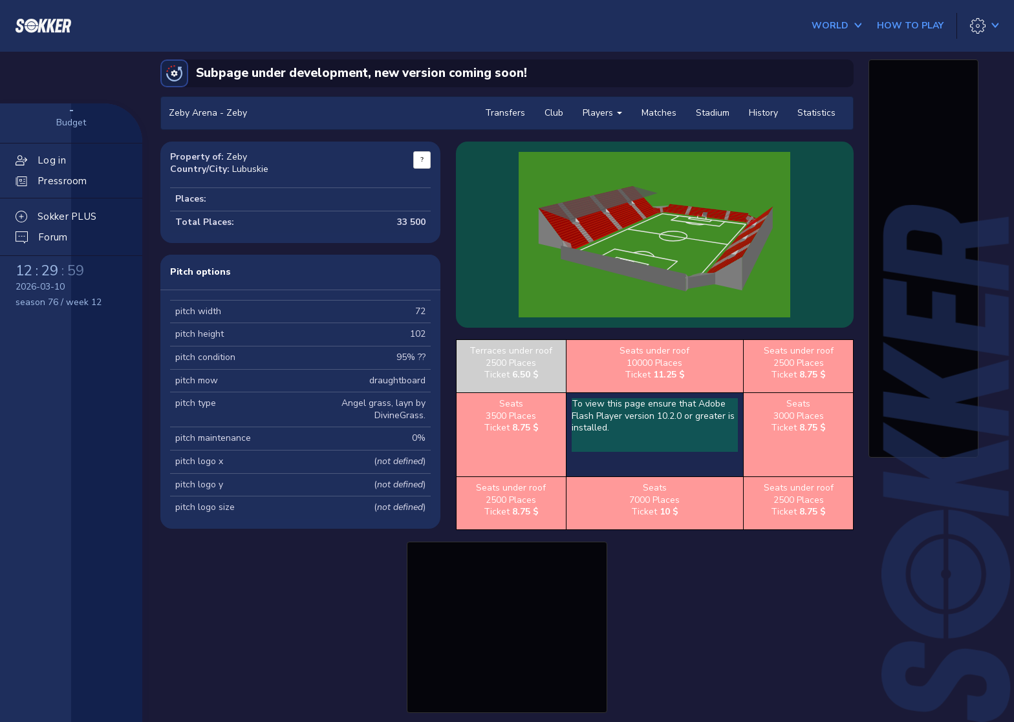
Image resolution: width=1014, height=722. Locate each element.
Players (602, 113)
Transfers (505, 113)
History (763, 113)
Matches (659, 113)
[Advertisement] (507, 625)
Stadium (712, 113)
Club (554, 113)
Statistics (816, 113)
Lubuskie (250, 169)
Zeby (236, 157)
